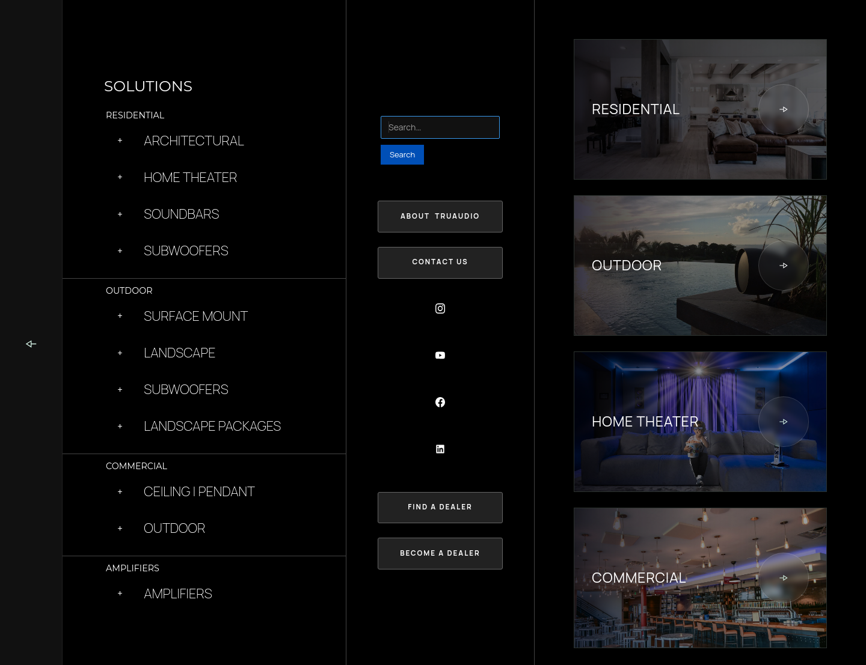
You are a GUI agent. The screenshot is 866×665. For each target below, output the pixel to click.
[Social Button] (440, 308)
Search (394, 108)
